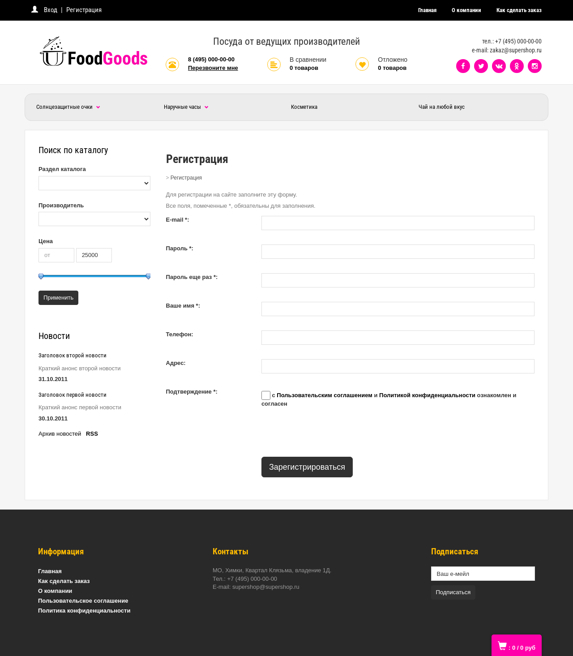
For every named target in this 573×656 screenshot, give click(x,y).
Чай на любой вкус (442, 106)
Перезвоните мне (213, 67)
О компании (466, 10)
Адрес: (176, 363)
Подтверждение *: (192, 391)
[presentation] (329, 432)
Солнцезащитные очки (68, 106)
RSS (92, 433)
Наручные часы (186, 106)
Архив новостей (59, 433)
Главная (427, 10)
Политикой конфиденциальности (427, 395)
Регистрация (84, 10)
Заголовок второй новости (72, 355)
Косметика (304, 106)
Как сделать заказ (519, 10)
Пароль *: (179, 248)
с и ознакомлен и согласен (389, 399)
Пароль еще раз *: (192, 277)
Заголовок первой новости (72, 394)
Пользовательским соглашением (324, 395)
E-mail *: (177, 219)
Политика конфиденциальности (84, 610)
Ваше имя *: (183, 305)
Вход (50, 10)
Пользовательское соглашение (83, 600)
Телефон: (179, 334)
